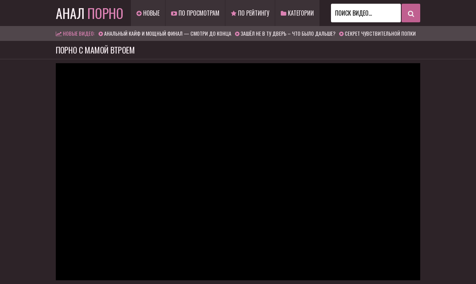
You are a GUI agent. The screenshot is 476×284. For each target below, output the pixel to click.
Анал (89, 13)
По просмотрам (195, 13)
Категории (297, 13)
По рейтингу (250, 13)
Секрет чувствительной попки (380, 33)
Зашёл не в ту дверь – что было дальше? (288, 33)
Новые (148, 13)
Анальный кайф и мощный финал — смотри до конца (167, 33)
